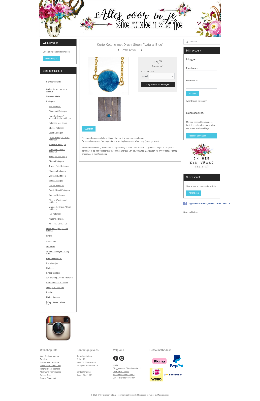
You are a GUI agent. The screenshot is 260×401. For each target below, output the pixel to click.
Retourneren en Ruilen (50, 362)
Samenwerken (119, 375)
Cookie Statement (48, 378)
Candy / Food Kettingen (59, 190)
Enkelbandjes (52, 263)
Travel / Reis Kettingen (59, 166)
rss (126, 395)
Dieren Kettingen (56, 161)
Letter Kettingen (56, 133)
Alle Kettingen (55, 106)
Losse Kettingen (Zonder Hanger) (57, 229)
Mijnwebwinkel (163, 395)
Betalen (43, 359)
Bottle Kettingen (56, 181)
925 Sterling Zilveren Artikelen (59, 278)
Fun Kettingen (55, 214)
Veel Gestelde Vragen (49, 356)
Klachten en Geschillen (50, 369)
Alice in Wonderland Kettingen (58, 201)
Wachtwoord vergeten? (196, 101)
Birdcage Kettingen (57, 176)
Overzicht (88, 129)
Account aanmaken (197, 136)
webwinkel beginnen (137, 395)
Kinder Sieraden (53, 273)
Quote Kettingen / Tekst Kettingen (59, 138)
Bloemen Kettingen (57, 171)
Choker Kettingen (56, 128)
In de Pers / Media (121, 371)
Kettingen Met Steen (58, 123)
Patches (49, 292)
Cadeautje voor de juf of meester (56, 90)
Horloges (50, 268)
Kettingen (60, 101)
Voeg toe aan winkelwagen (157, 84)
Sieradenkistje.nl (53, 82)
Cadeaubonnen (53, 297)
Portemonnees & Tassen (57, 283)
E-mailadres (191, 68)
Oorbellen (60, 246)
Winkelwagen (51, 58)
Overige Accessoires (55, 287)
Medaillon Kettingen (57, 144)
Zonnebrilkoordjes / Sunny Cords (57, 252)
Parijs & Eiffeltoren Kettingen (57, 150)
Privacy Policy (46, 375)
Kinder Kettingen (56, 219)
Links (115, 365)
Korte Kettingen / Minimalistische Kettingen (60, 117)
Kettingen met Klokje (58, 156)
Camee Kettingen (56, 185)
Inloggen (192, 94)
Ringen (60, 236)
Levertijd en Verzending (50, 365)
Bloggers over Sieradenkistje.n (126, 368)
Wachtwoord (192, 80)
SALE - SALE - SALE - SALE (60, 303)
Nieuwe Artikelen (53, 96)
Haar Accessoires (54, 258)
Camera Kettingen (57, 195)
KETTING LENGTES (58, 224)
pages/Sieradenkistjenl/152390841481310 (201, 204)
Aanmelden (194, 193)
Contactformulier (84, 372)
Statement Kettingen (58, 111)
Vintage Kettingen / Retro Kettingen (60, 208)
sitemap (121, 395)
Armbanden (60, 241)
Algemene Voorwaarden (50, 372)
